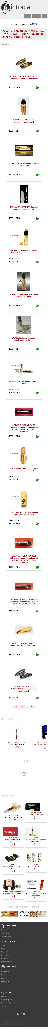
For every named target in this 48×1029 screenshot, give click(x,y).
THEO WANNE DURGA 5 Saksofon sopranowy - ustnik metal (24, 513)
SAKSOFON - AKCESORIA (28, 31)
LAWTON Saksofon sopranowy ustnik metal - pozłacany (24, 339)
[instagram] (21, 1014)
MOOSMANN (36, 892)
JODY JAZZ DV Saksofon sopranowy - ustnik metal (24, 164)
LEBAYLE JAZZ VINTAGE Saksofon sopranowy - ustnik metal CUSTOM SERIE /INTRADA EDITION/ (24, 428)
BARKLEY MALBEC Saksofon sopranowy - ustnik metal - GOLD (24, 644)
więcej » (13, 819)
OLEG (36, 838)
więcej (17, 747)
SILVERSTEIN (36, 813)
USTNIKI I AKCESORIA (15, 34)
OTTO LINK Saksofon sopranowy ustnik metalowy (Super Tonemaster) (24, 252)
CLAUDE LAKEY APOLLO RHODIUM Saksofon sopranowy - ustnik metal (23, 689)
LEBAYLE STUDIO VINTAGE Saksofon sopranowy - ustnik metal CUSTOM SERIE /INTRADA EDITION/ (24, 559)
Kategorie (7, 31)
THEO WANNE (13, 815)
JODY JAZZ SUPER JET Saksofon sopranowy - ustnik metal (24, 208)
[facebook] (18, 1014)
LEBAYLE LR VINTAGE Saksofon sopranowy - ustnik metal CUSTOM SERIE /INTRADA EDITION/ (24, 602)
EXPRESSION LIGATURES (13, 892)
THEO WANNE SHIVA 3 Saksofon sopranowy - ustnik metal (24, 470)
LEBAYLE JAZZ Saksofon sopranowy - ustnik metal (24, 121)
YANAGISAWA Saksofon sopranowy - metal (24, 382)
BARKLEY (13, 838)
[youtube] (23, 1014)
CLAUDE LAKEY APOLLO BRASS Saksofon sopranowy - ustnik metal (24, 77)
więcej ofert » (27, 761)
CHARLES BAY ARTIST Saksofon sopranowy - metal (24, 295)
